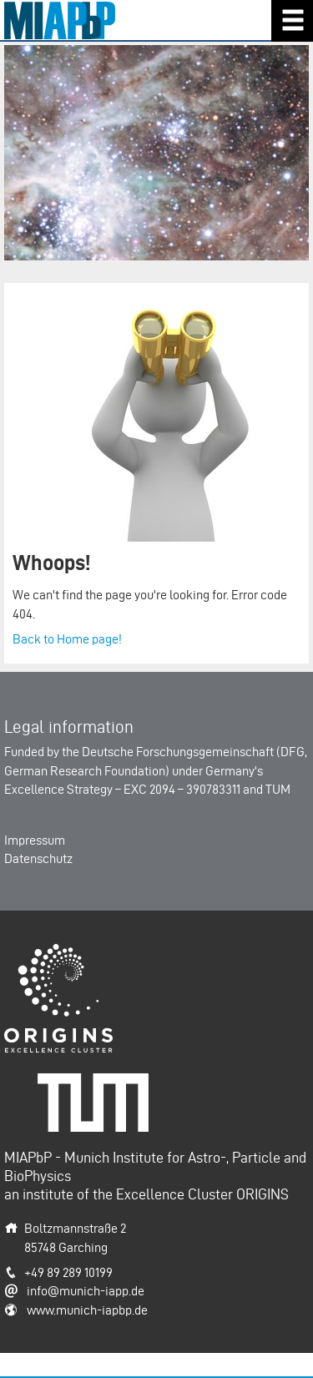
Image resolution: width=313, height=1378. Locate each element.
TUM (277, 789)
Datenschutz (38, 858)
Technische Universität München (99, 1091)
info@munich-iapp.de (85, 1291)
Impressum (34, 840)
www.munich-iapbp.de (87, 1310)
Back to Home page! (67, 639)
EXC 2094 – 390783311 (182, 789)
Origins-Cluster (45, 953)
